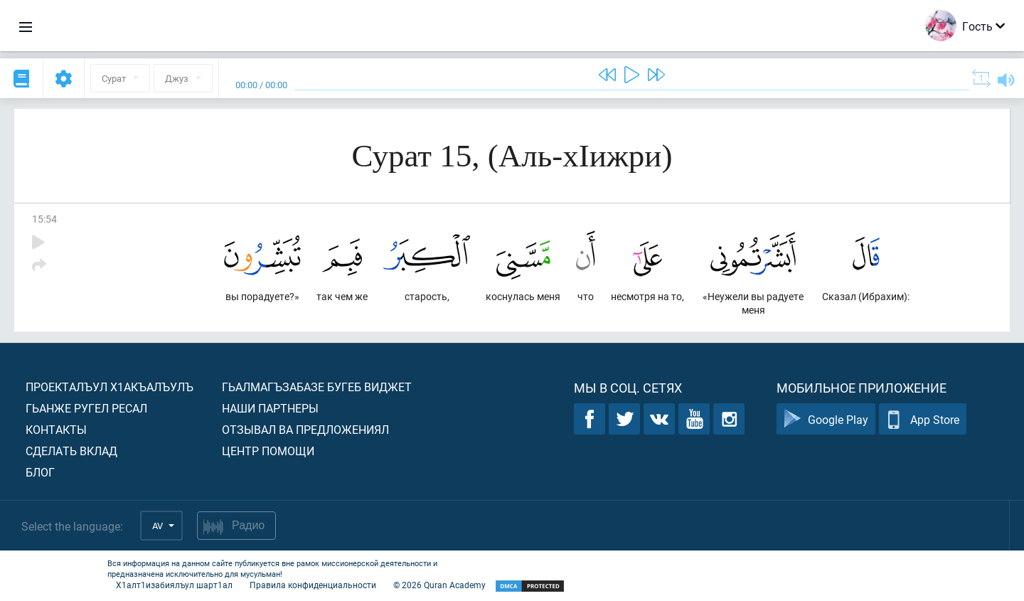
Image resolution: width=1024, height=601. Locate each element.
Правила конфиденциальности (313, 584)
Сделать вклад (71, 450)
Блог (40, 471)
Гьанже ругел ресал (86, 407)
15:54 (44, 218)
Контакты (56, 429)
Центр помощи (268, 450)
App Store (922, 419)
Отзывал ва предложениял (305, 429)
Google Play (826, 419)
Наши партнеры (270, 407)
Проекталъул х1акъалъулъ (109, 386)
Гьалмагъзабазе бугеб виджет (317, 386)
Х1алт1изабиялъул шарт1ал (174, 584)
